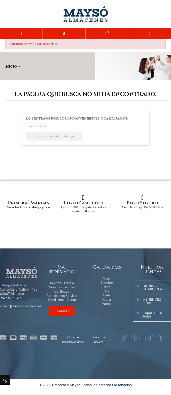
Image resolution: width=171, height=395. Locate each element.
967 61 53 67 (11, 298)
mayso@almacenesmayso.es (20, 306)
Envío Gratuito (83, 203)
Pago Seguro (142, 203)
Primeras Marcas (28, 203)
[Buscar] (54, 136)
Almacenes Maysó (65, 385)
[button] (64, 33)
